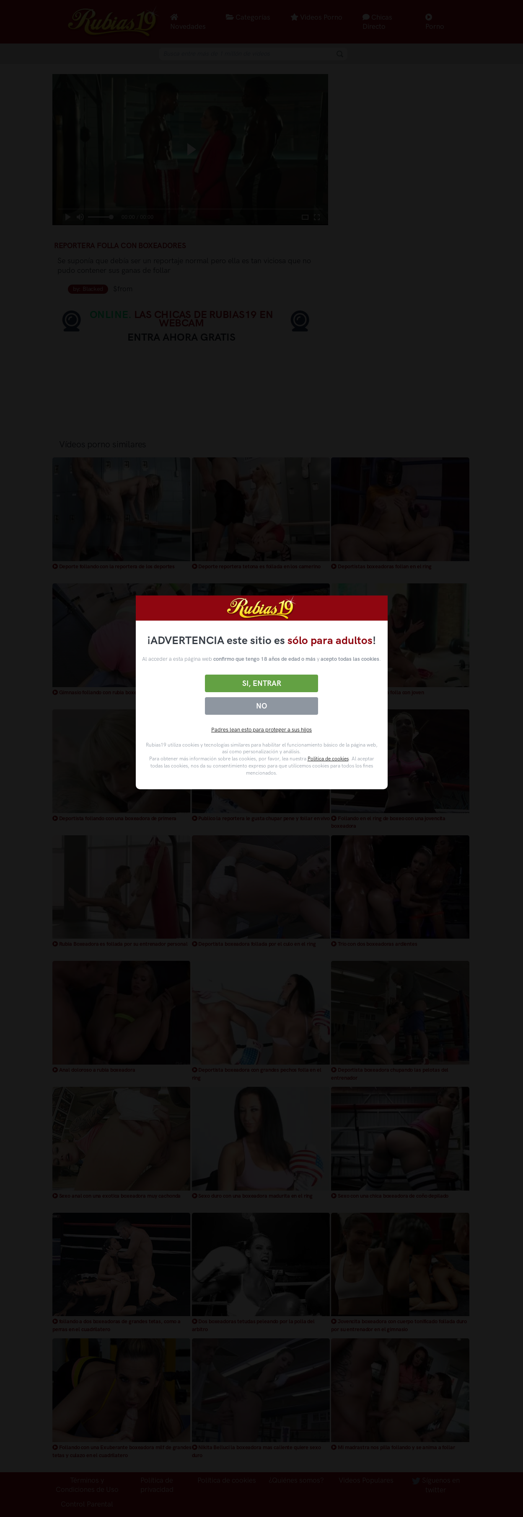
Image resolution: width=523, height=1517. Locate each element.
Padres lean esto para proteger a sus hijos (261, 729)
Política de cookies (328, 759)
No (261, 706)
